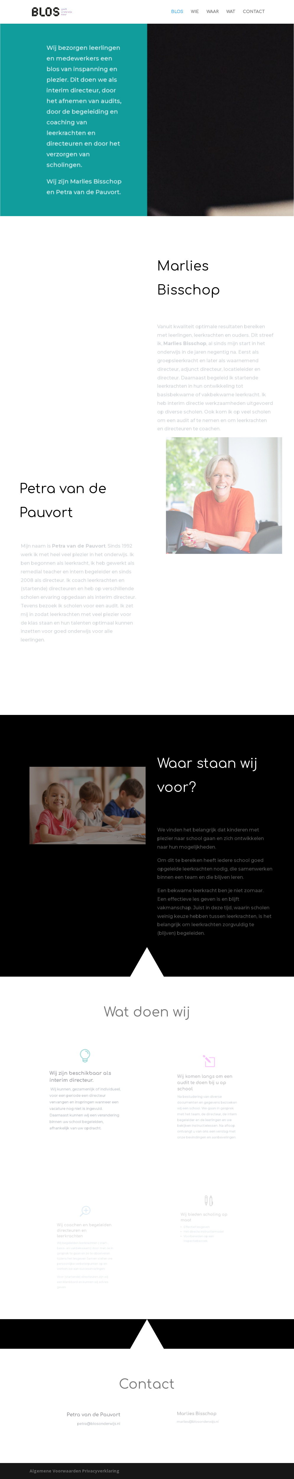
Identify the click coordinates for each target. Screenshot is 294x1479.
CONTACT (254, 12)
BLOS (177, 12)
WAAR (213, 12)
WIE (195, 12)
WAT (230, 12)
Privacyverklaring (100, 1471)
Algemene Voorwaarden (56, 1471)
